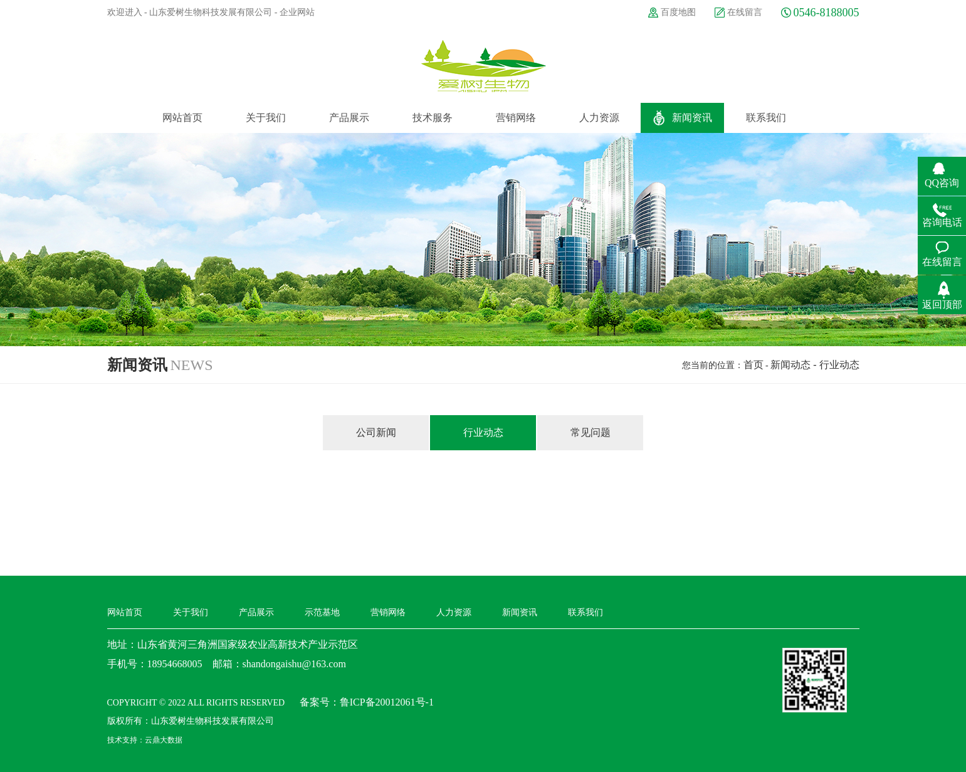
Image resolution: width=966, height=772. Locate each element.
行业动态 (483, 432)
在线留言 (744, 12)
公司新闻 (376, 432)
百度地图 (678, 12)
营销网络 (388, 612)
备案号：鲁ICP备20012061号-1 (367, 702)
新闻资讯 (519, 612)
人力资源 (453, 612)
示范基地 (322, 612)
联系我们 (585, 612)
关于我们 (190, 612)
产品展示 (256, 612)
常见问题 (590, 432)
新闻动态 (790, 364)
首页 (753, 364)
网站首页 (124, 612)
